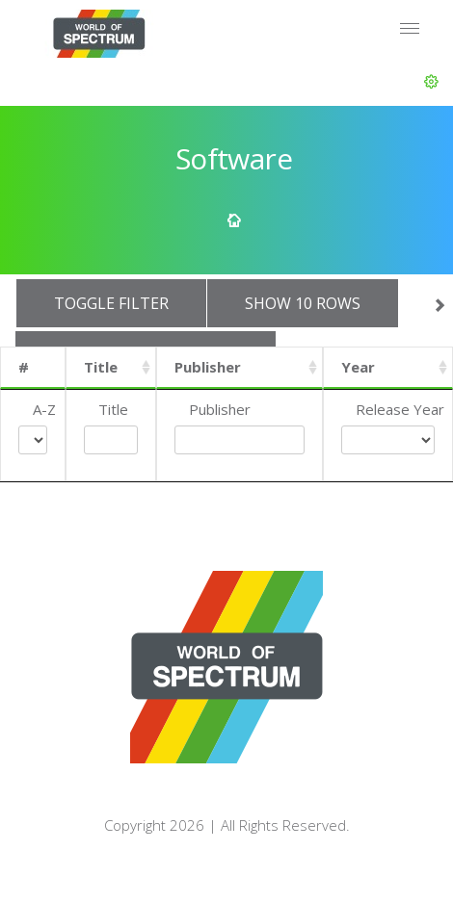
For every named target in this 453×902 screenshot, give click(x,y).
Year (358, 366)
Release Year (400, 409)
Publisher (207, 366)
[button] (431, 81)
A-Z (44, 409)
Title (101, 366)
